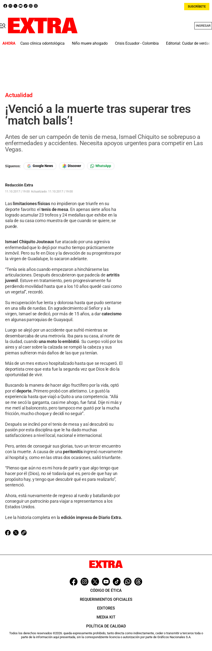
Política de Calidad (106, 626)
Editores (106, 608)
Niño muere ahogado (90, 43)
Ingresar (203, 25)
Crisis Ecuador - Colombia (137, 43)
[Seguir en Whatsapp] (100, 165)
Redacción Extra (19, 185)
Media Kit (106, 617)
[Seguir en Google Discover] (71, 165)
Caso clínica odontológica (42, 43)
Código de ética (106, 590)
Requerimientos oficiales (106, 599)
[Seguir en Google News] (39, 165)
